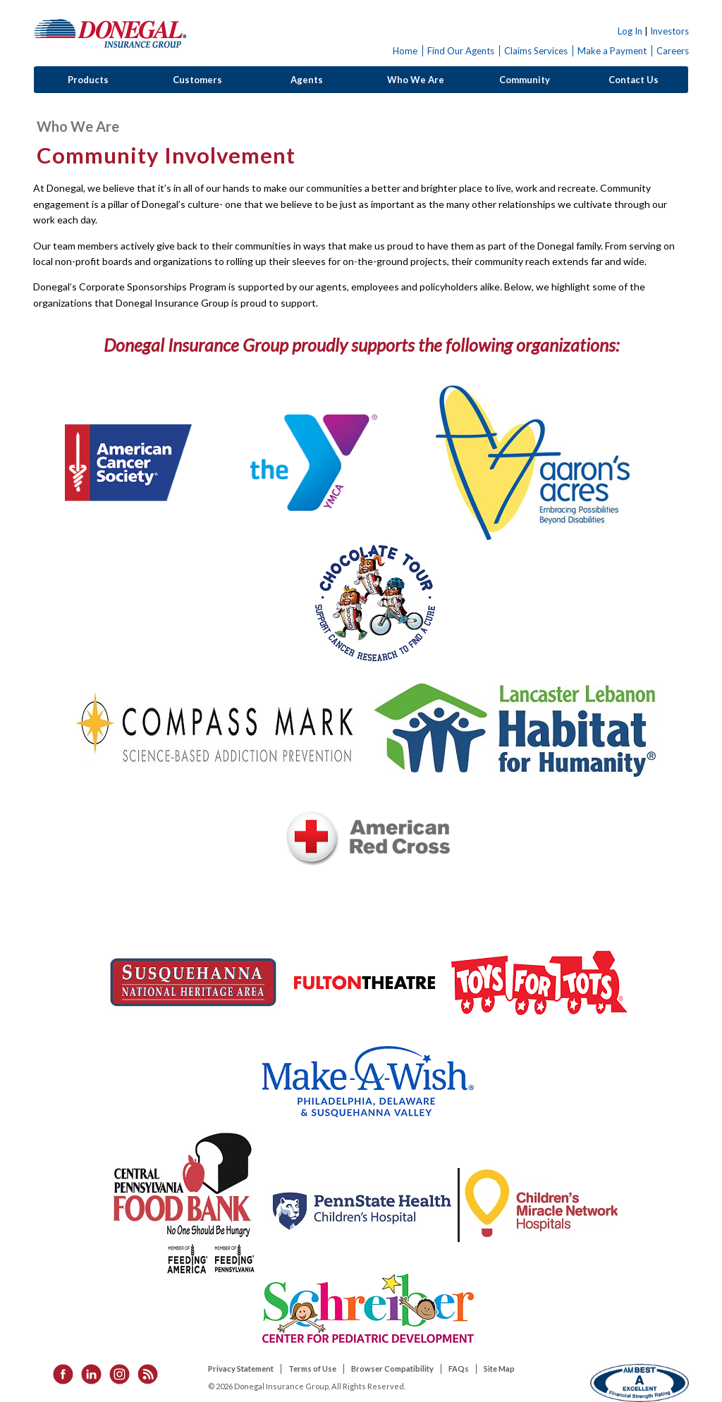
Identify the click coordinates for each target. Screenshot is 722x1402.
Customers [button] (197, 79)
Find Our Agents (460, 50)
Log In (630, 31)
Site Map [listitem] (499, 1368)
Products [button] (88, 79)
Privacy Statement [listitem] (241, 1368)
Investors (669, 31)
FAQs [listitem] (458, 1368)
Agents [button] (306, 79)
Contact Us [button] (633, 79)
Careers (672, 50)
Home (405, 50)
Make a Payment (612, 50)
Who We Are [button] (415, 79)
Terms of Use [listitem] (312, 1368)
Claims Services (536, 50)
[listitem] (58, 1373)
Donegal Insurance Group (110, 33)
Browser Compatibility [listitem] (392, 1368)
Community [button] (524, 79)
